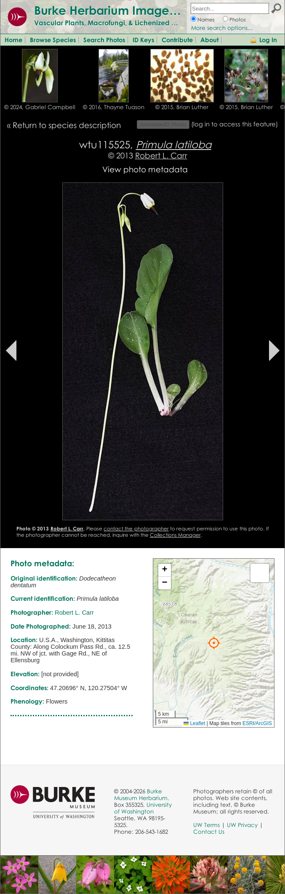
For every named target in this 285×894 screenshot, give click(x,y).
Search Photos (104, 39)
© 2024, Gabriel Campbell (39, 107)
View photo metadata (145, 169)
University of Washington (143, 808)
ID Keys (143, 39)
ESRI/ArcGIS (257, 723)
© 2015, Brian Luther (181, 107)
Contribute (177, 39)
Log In (268, 39)
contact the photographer (136, 528)
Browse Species (53, 39)
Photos (237, 19)
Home (13, 39)
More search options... (222, 27)
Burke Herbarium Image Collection (133, 10)
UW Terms (206, 825)
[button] (214, 643)
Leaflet (194, 723)
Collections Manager (175, 535)
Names (206, 19)
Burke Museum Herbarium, (141, 794)
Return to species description (67, 125)
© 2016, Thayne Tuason (113, 107)
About (209, 39)
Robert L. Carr (161, 155)
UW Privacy (242, 825)
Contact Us (208, 831)
